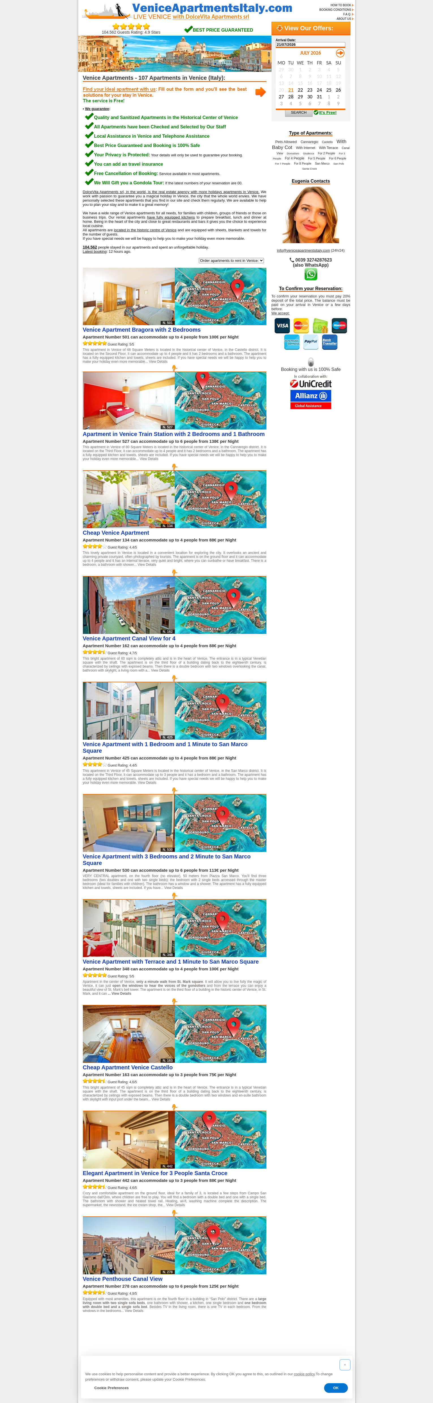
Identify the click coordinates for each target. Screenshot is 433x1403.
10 (196, 1323)
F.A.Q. (347, 14)
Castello (327, 142)
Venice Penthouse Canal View (123, 1279)
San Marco (322, 163)
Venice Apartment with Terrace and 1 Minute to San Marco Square (171, 962)
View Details (158, 362)
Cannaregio (309, 142)
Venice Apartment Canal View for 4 (129, 638)
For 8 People (302, 163)
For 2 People (326, 153)
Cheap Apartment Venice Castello (128, 1067)
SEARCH (299, 112)
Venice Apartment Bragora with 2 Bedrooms (142, 330)
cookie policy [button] (304, 1374)
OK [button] (336, 1388)
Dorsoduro (293, 153)
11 (207, 1323)
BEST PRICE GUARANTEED (223, 30)
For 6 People (337, 158)
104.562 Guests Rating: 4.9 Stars (131, 30)
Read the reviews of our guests (116, 1341)
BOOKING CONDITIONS (335, 9)
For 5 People (316, 158)
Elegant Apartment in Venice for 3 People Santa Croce (155, 1173)
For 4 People (294, 158)
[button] (345, 1364)
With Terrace (328, 148)
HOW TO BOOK (341, 5)
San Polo (338, 163)
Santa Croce (309, 168)
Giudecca (308, 153)
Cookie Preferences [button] (111, 1388)
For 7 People (282, 163)
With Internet (305, 148)
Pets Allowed (286, 142)
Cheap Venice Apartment (116, 533)
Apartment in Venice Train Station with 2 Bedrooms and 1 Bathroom (174, 434)
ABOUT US (344, 18)
